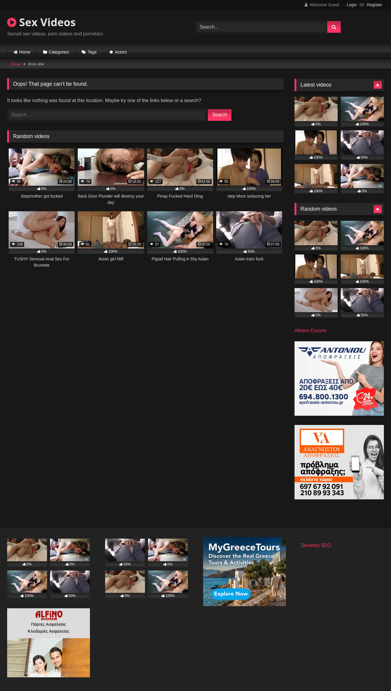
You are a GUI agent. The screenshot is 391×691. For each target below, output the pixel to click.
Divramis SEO (316, 545)
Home (24, 52)
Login (352, 4)
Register (374, 4)
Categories (59, 52)
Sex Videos (41, 22)
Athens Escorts (311, 330)
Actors (121, 52)
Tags (92, 52)
